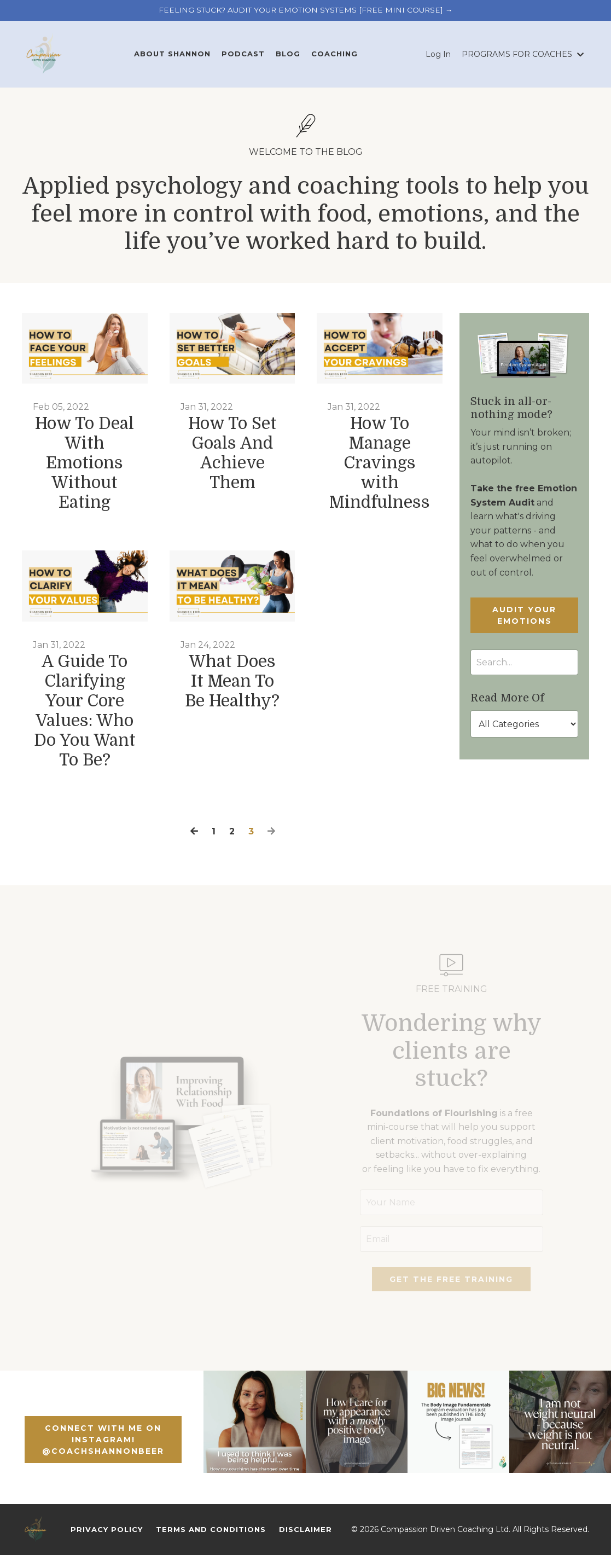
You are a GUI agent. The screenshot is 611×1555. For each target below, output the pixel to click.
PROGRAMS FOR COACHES (523, 54)
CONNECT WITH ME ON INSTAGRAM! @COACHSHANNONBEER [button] (103, 1439)
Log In (438, 54)
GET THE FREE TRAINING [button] (451, 1279)
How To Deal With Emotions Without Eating (84, 463)
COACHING (334, 53)
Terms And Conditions (211, 1529)
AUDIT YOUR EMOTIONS (524, 615)
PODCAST (243, 53)
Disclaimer (305, 1529)
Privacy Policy (107, 1529)
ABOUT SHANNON (172, 53)
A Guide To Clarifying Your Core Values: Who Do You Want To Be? (85, 710)
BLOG (288, 53)
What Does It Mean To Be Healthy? (232, 681)
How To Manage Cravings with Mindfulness (379, 463)
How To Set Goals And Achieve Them (232, 453)
